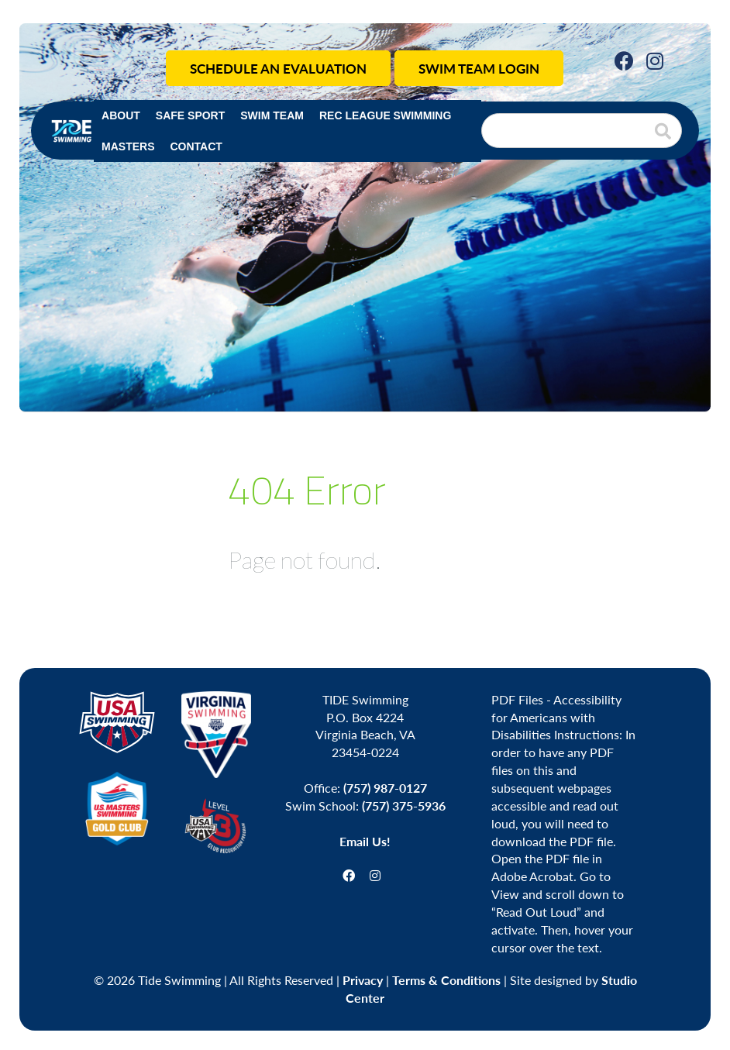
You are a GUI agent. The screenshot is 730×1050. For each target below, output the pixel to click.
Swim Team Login (478, 68)
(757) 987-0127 (385, 788)
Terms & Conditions (446, 980)
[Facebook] (624, 60)
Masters (128, 146)
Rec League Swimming (385, 115)
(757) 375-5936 (404, 805)
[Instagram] (654, 60)
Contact (196, 146)
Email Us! (365, 841)
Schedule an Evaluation (278, 68)
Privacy (363, 980)
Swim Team (272, 115)
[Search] (581, 130)
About (121, 115)
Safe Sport (190, 115)
